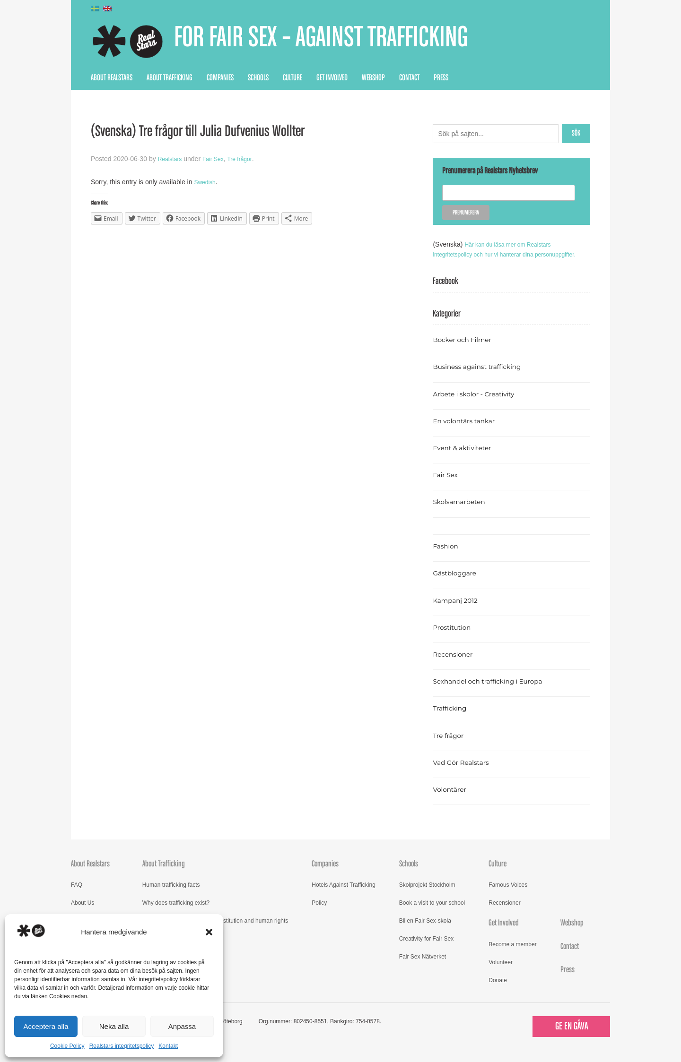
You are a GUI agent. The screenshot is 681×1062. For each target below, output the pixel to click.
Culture (292, 78)
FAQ (76, 894)
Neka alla (114, 1026)
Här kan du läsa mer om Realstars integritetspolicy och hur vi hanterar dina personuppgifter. (499, 254)
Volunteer (501, 972)
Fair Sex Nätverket (422, 966)
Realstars (172, 159)
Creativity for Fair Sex (426, 948)
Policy (319, 912)
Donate (498, 990)
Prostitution (455, 637)
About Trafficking (169, 78)
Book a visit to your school (432, 912)
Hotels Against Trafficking (343, 894)
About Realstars (111, 78)
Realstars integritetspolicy (121, 1046)
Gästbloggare (458, 582)
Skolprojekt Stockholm (427, 894)
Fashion (447, 555)
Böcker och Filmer (467, 349)
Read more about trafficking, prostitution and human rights (215, 930)
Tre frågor (249, 159)
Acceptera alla (45, 1026)
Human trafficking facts (171, 894)
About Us (82, 912)
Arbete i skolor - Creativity (480, 403)
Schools (258, 78)
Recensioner (456, 663)
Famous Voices (508, 894)
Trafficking (452, 717)
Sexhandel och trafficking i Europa (496, 690)
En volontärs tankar (469, 430)
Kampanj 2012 (459, 610)
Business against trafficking (484, 376)
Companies (220, 78)
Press (441, 78)
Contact (409, 78)
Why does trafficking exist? (176, 912)
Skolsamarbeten (463, 511)
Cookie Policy (67, 1046)
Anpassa (182, 1026)
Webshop (373, 78)
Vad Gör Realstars (465, 772)
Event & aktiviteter (467, 457)
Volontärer (452, 799)
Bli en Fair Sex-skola (425, 930)
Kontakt (168, 1046)
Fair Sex (218, 159)
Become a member (512, 954)
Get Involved (332, 78)
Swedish (206, 182)
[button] (209, 932)
